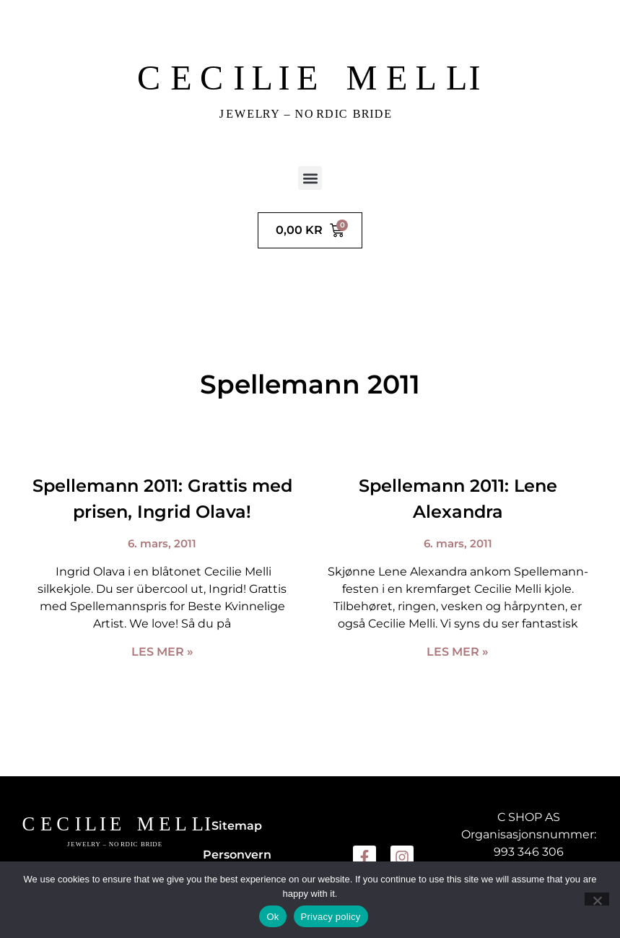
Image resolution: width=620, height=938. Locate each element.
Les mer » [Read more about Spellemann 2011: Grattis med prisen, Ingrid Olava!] (162, 652)
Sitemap (236, 826)
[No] (597, 899)
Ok (272, 916)
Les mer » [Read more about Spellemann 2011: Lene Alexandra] (458, 652)
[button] (310, 178)
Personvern (237, 854)
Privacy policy (331, 916)
